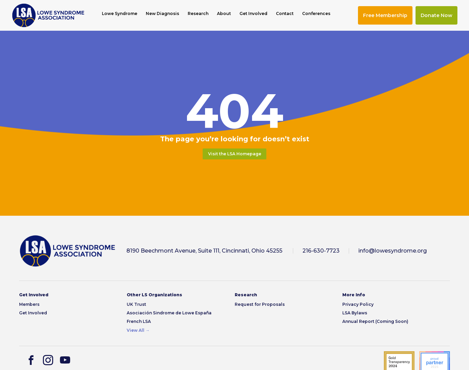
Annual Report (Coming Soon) (375, 321)
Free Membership (385, 15)
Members (29, 304)
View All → (138, 330)
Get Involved (253, 14)
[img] (48, 15)
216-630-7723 (321, 250)
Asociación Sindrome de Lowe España (169, 312)
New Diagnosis (162, 14)
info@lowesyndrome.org (392, 250)
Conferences (316, 14)
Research (198, 14)
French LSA (139, 321)
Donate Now (436, 15)
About (224, 14)
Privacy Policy (358, 304)
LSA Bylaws (354, 312)
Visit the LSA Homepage (234, 153)
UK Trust (136, 304)
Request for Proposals (260, 304)
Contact (285, 14)
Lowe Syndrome (119, 14)
